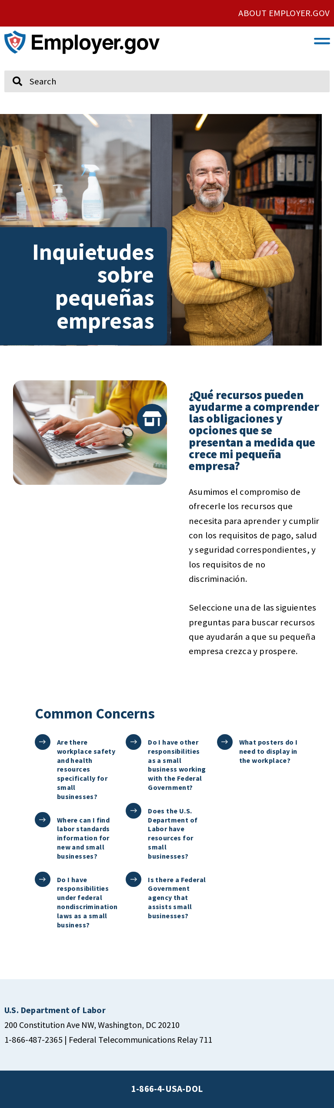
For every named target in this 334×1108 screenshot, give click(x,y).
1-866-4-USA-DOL (167, 1089)
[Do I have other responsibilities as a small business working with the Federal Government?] (133, 741)
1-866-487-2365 (33, 1039)
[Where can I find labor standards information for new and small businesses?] (42, 819)
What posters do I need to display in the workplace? (268, 751)
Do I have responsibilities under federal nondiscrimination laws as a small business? (87, 902)
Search (11, 66)
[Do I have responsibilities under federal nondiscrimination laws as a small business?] (42, 879)
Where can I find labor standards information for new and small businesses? (83, 838)
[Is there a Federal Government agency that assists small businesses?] (133, 879)
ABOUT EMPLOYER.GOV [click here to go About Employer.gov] (284, 13)
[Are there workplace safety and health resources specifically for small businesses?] (42, 741)
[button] (322, 40)
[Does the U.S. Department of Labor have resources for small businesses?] (133, 810)
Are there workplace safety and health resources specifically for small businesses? (86, 769)
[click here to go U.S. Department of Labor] (55, 1009)
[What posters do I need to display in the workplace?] (224, 741)
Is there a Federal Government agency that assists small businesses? (176, 897)
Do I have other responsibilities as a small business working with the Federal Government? (176, 765)
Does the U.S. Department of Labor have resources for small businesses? (172, 833)
